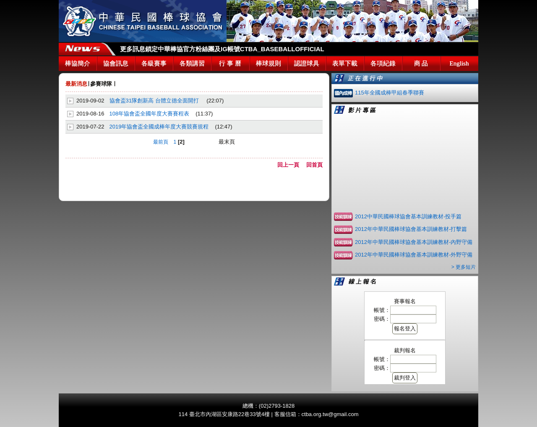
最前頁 (160, 142)
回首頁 (314, 165)
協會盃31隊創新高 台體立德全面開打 (155, 100)
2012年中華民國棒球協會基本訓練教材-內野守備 (413, 242)
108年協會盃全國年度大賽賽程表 (149, 113)
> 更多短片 (463, 267)
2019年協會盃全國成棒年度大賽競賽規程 (159, 126)
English (459, 63)
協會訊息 (115, 63)
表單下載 (344, 63)
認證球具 (306, 63)
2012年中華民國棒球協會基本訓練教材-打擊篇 (411, 229)
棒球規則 (268, 63)
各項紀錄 (383, 63)
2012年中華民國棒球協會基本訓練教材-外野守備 (413, 254)
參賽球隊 (101, 84)
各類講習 (192, 63)
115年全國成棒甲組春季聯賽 (389, 92)
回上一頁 (291, 165)
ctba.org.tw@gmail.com (330, 414)
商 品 (421, 63)
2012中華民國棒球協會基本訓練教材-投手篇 (408, 216)
